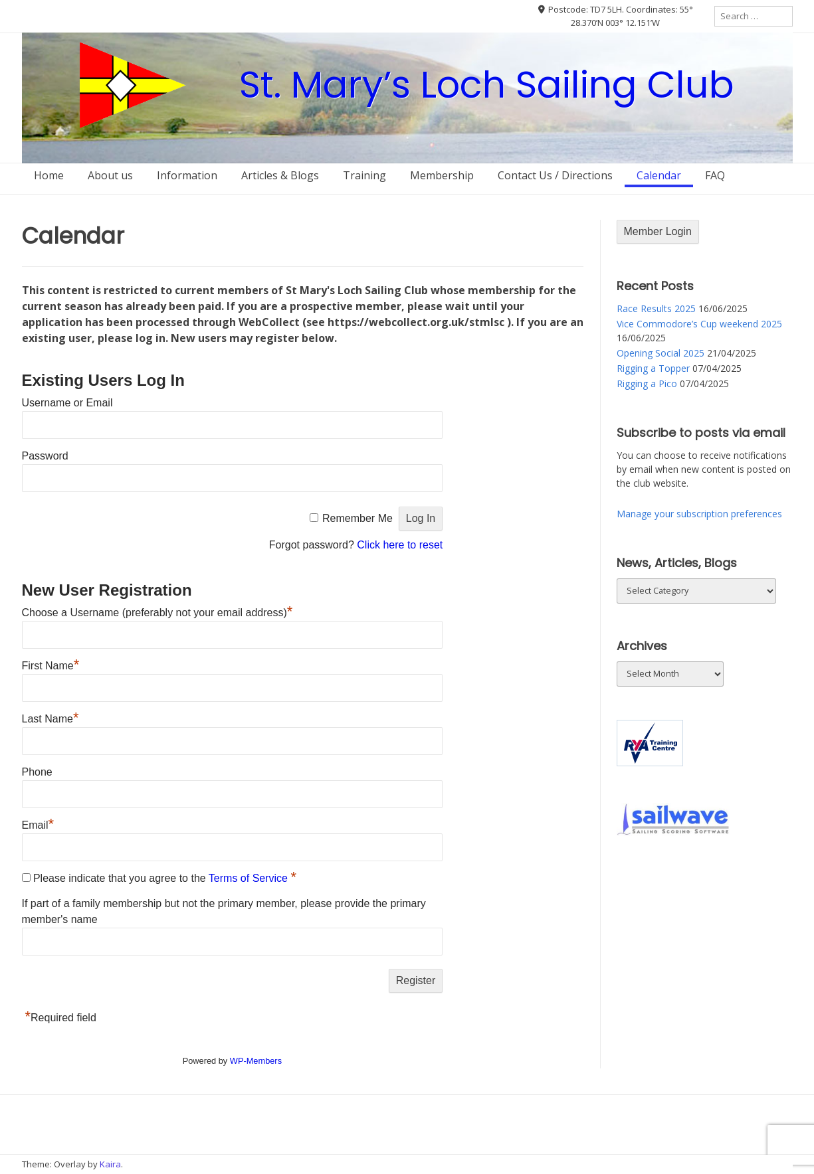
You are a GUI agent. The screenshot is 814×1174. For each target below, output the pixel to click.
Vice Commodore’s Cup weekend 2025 (699, 323)
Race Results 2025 (656, 308)
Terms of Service (250, 878)
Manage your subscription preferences (699, 513)
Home (49, 175)
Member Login (658, 231)
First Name (51, 665)
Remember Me (357, 518)
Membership (442, 175)
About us (110, 175)
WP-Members (256, 1061)
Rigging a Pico (647, 383)
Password (45, 455)
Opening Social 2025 (660, 353)
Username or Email (67, 402)
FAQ (715, 175)
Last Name (50, 718)
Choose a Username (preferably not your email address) (157, 612)
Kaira (110, 1164)
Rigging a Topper (653, 368)
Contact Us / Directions (555, 175)
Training (364, 175)
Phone (37, 772)
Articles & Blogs (280, 175)
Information (187, 175)
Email (38, 825)
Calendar (659, 175)
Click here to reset (400, 544)
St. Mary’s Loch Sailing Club (486, 84)
